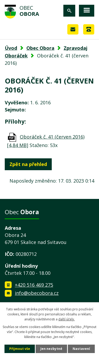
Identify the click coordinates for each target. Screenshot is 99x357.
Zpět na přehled (28, 164)
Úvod (11, 48)
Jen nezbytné (51, 348)
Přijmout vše (19, 348)
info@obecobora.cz (37, 293)
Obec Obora (40, 48)
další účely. (66, 319)
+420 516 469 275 (34, 285)
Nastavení (81, 348)
